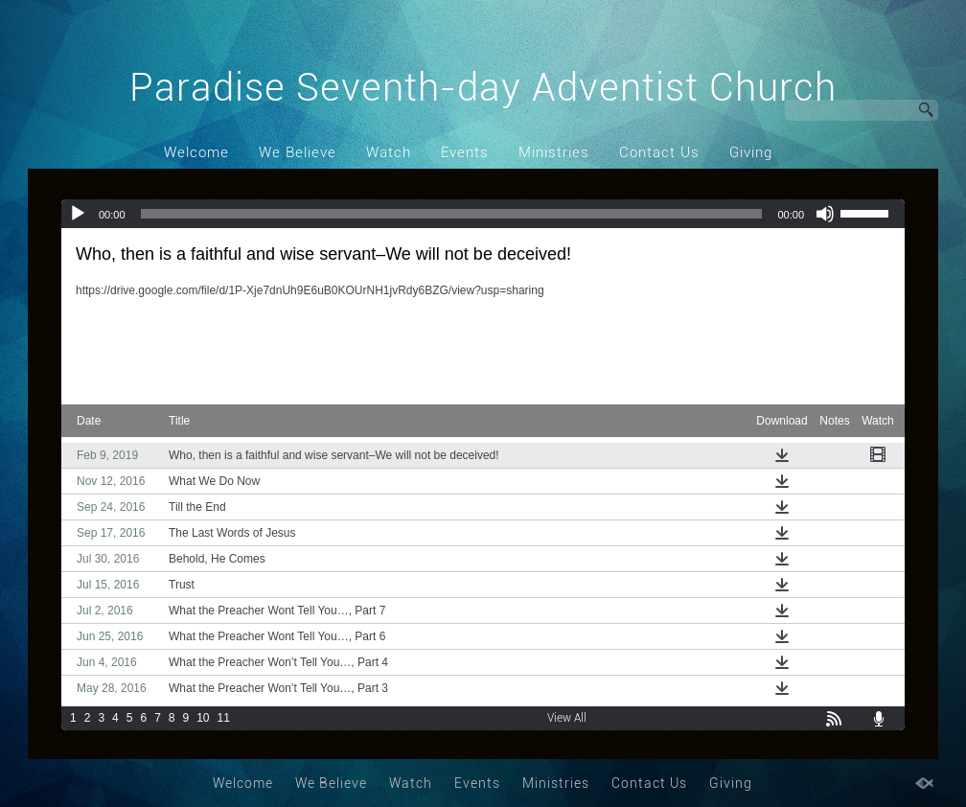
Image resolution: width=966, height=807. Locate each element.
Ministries (553, 152)
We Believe (297, 152)
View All (566, 718)
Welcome (196, 152)
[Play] (77, 213)
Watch (388, 152)
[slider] (452, 214)
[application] (483, 213)
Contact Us (659, 152)
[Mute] (825, 213)
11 (224, 718)
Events (465, 152)
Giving (750, 152)
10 (202, 718)
